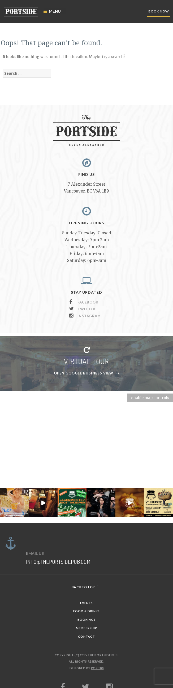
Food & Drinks (86, 611)
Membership (86, 628)
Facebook (87, 302)
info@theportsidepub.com (58, 561)
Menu (52, 11)
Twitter (86, 309)
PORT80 (97, 668)
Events (86, 603)
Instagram (89, 316)
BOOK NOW (158, 11)
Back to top (85, 587)
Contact (86, 636)
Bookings (86, 619)
